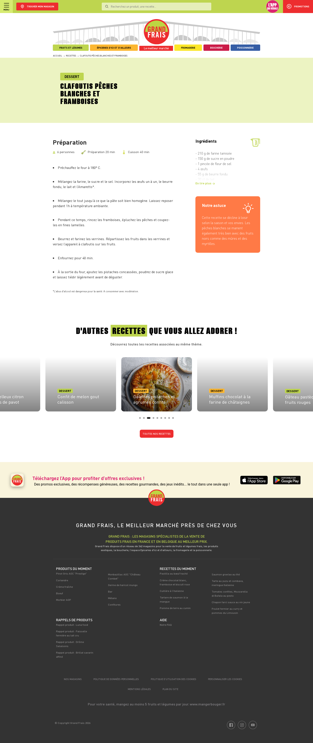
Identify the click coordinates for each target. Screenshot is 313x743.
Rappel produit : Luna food (72, 624)
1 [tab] (141, 419)
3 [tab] (149, 419)
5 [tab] (158, 419)
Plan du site (170, 689)
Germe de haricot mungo (123, 585)
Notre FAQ (166, 624)
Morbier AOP (63, 599)
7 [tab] (166, 419)
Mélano (112, 598)
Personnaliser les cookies (225, 679)
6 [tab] (162, 419)
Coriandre (62, 580)
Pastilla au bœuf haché (174, 573)
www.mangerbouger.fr (207, 704)
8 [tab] (170, 419)
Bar (110, 591)
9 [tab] (174, 419)
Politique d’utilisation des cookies (173, 679)
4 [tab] (155, 419)
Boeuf (59, 593)
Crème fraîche (64, 586)
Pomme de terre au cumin (175, 608)
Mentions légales (139, 689)
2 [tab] (145, 419)
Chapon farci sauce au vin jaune (231, 602)
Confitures (114, 604)
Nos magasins (73, 679)
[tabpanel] (157, 383)
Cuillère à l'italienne (172, 591)
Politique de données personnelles (116, 679)
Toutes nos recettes (157, 433)
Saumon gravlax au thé (226, 574)
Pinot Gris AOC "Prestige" (71, 573)
